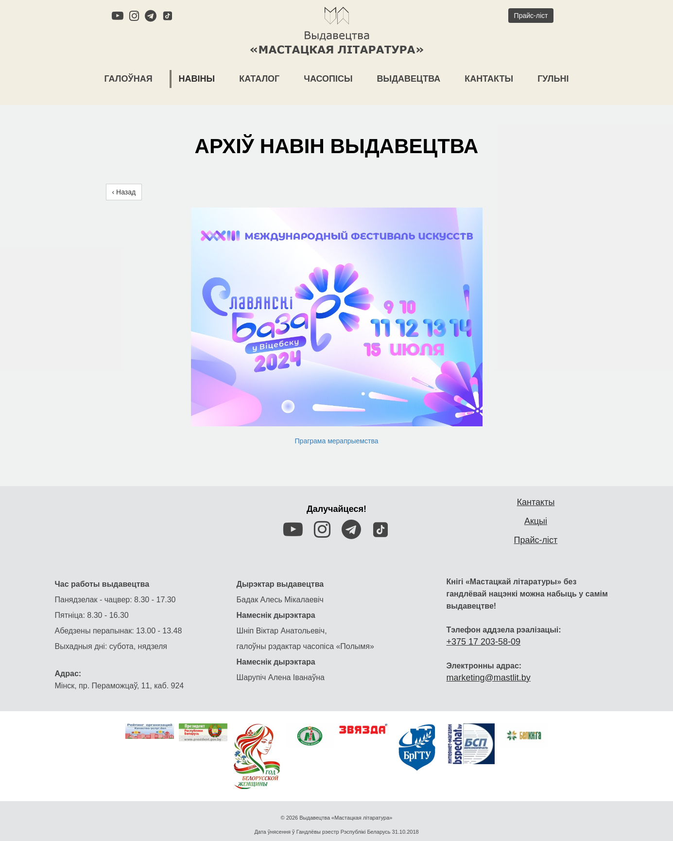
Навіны (197, 79)
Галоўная (128, 79)
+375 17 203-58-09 (484, 620)
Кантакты (489, 79)
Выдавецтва (409, 79)
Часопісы (328, 79)
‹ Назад (124, 181)
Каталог (259, 79)
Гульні (553, 79)
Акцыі (535, 499)
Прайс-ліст (536, 518)
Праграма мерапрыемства (337, 430)
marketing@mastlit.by (489, 656)
